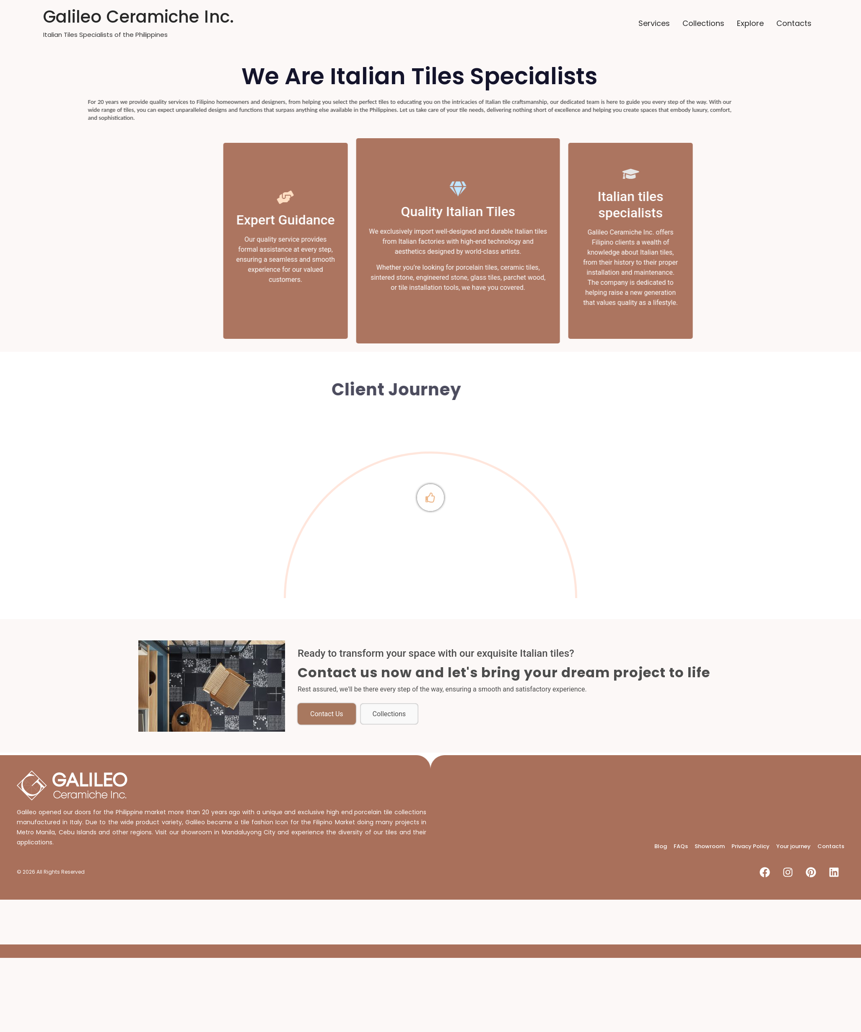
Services (654, 23)
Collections (703, 23)
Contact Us (326, 714)
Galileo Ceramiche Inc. (138, 16)
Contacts (794, 23)
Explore (750, 23)
